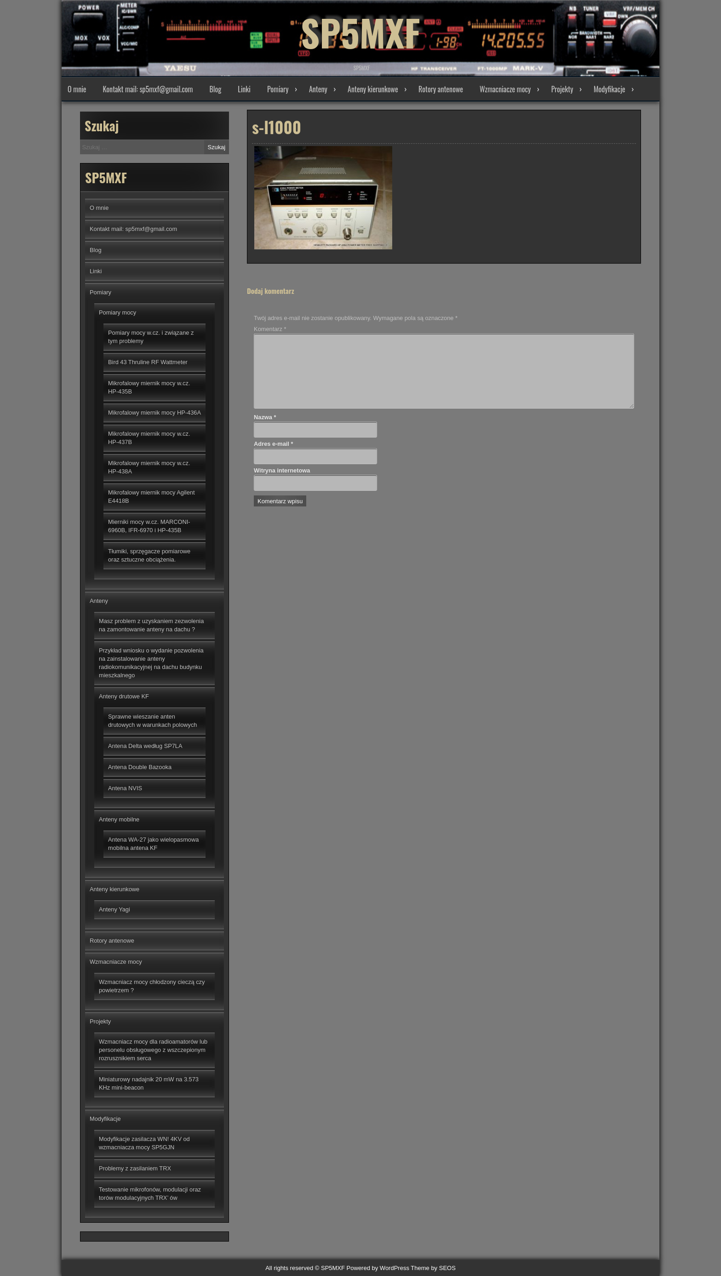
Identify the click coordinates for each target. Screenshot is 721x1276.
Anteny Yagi (114, 909)
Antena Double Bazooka (140, 767)
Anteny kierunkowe (373, 89)
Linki (244, 89)
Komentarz (270, 329)
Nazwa (265, 417)
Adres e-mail (273, 443)
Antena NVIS (125, 788)
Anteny (318, 89)
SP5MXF (360, 32)
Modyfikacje (609, 89)
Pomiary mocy (117, 312)
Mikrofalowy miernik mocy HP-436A (154, 412)
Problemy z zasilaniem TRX (135, 1168)
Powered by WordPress (378, 1268)
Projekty (562, 89)
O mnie (77, 89)
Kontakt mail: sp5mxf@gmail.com (148, 89)
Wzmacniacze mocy (505, 89)
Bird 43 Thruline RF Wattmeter (148, 362)
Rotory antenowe (440, 89)
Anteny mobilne (119, 819)
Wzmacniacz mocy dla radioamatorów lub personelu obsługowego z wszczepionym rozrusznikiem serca (153, 1050)
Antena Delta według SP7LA (145, 745)
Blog (215, 89)
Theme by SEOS (433, 1268)
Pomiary (278, 89)
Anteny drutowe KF (124, 696)
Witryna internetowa (282, 470)
